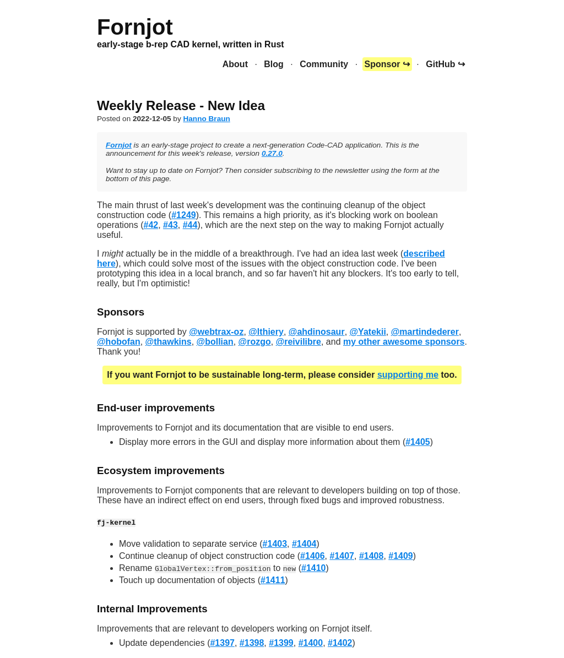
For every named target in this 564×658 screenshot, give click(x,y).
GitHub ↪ (445, 64)
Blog (274, 64)
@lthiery (266, 331)
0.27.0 (272, 153)
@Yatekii (368, 331)
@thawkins (168, 341)
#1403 (275, 543)
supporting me (407, 374)
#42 (151, 225)
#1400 (311, 643)
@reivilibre (298, 341)
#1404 (304, 543)
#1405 (417, 442)
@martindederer (425, 331)
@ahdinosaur (317, 331)
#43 (170, 225)
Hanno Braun (206, 119)
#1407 (341, 556)
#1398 (252, 643)
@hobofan (118, 341)
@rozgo (254, 341)
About (235, 64)
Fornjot (119, 145)
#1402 (340, 643)
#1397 (222, 643)
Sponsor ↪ (387, 64)
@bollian (215, 341)
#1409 (400, 556)
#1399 (281, 643)
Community (324, 64)
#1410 (313, 568)
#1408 (371, 556)
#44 (190, 225)
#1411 (273, 580)
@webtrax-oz (216, 331)
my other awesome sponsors (404, 341)
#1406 (312, 556)
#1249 (183, 215)
